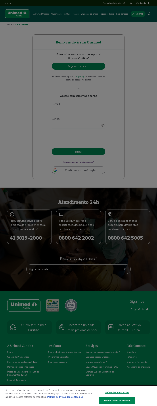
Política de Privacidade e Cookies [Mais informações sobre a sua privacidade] (65, 399)
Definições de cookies (117, 394)
